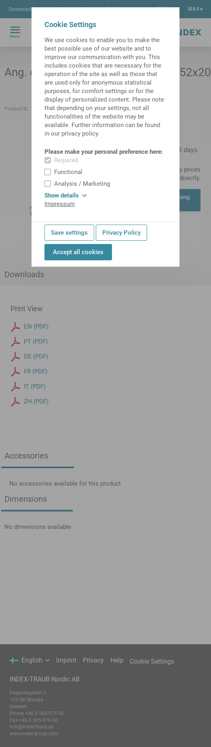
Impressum (59, 204)
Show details (65, 195)
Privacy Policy (121, 232)
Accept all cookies (78, 252)
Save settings (69, 232)
